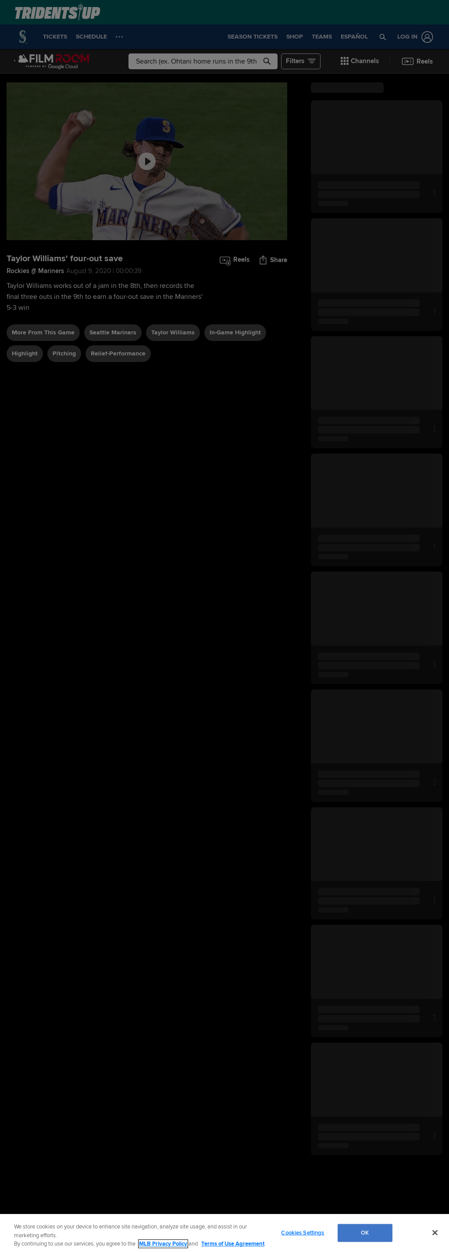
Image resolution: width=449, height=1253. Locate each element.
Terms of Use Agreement (232, 1243)
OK (365, 1232)
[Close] (435, 1232)
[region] (224, 1233)
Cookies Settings (302, 1232)
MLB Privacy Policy (163, 1243)
